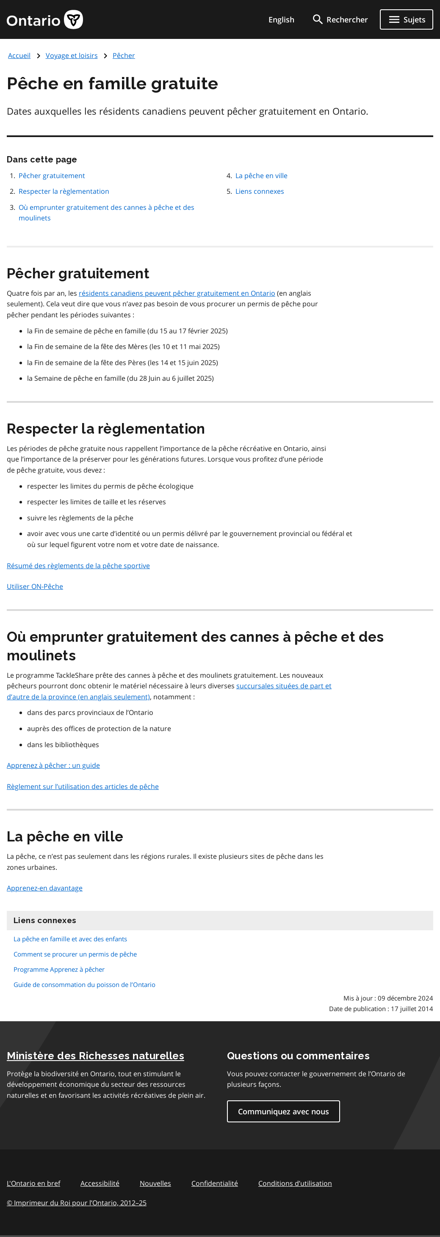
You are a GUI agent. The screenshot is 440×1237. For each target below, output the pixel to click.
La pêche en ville (261, 175)
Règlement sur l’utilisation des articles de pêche (83, 786)
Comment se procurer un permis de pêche (75, 954)
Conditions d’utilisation (295, 1183)
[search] (339, 19)
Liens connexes (259, 191)
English (281, 19)
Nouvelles (155, 1183)
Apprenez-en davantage (45, 888)
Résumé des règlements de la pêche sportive (78, 565)
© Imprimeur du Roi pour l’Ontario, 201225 (77, 1202)
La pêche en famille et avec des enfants (70, 939)
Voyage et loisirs (72, 55)
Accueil (19, 55)
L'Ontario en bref (33, 1183)
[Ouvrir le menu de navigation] (406, 19)
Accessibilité (99, 1183)
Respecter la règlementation (64, 191)
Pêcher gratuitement (52, 175)
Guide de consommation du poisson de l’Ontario (84, 984)
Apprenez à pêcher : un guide (53, 765)
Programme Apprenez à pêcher (59, 969)
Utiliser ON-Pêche (35, 586)
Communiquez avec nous (283, 1111)
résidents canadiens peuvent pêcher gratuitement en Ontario (177, 293)
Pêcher (124, 55)
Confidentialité (214, 1183)
